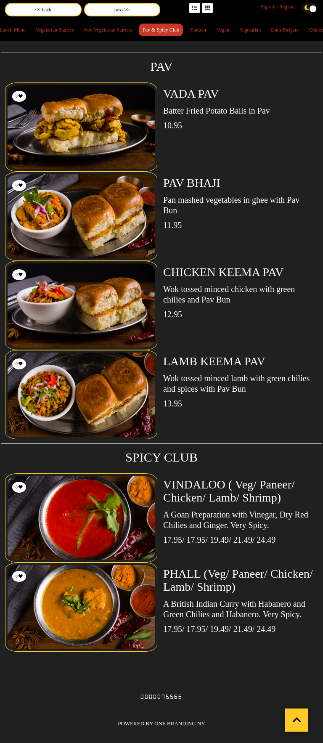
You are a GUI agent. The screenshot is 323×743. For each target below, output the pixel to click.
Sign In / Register (278, 7)
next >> (122, 10)
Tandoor (198, 30)
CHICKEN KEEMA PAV (223, 272)
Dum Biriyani (285, 30)
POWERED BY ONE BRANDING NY (161, 723)
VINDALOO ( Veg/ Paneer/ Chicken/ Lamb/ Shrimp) (229, 491)
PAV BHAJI (191, 182)
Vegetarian (250, 30)
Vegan (223, 30)
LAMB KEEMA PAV (214, 361)
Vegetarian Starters (55, 30)
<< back (43, 10)
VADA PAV (191, 93)
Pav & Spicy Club (161, 30)
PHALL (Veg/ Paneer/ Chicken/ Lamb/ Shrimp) (238, 580)
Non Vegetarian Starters (108, 30)
